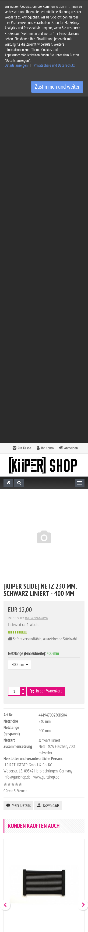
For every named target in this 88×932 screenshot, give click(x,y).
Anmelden (71, 102)
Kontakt (44, 820)
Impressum (12, 859)
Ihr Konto (47, 102)
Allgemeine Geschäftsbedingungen (29, 852)
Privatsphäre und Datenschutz (54, 65)
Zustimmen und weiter (57, 87)
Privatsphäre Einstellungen (23, 882)
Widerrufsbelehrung (18, 874)
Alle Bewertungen (26, 707)
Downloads (48, 459)
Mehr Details (18, 459)
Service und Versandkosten (24, 844)
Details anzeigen (16, 65)
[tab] (44, 822)
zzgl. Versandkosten (36, 272)
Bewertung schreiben (63, 707)
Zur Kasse (24, 102)
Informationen (44, 832)
